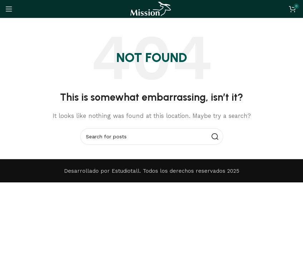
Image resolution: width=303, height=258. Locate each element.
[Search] (151, 136)
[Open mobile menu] (9, 9)
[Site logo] (151, 8)
